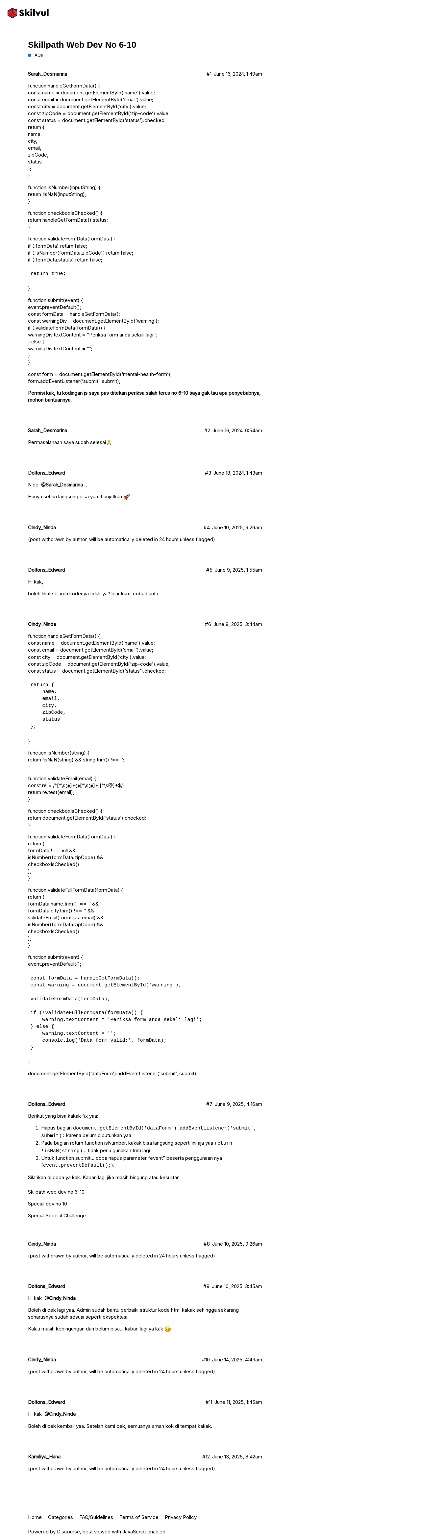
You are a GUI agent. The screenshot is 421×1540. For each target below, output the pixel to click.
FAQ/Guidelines (96, 1517)
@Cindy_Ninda (60, 1298)
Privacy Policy (181, 1517)
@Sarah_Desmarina (62, 484)
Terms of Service (139, 1517)
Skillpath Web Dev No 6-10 (82, 45)
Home (35, 1517)
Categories (60, 1517)
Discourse (68, 1531)
